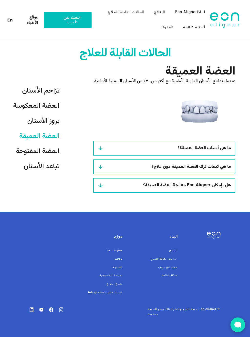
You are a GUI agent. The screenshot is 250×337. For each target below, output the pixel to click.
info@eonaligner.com (105, 292)
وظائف (118, 259)
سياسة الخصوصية (110, 276)
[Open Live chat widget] (237, 324)
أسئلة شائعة (194, 27)
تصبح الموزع (114, 284)
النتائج (159, 12)
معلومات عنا (114, 251)
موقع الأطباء (32, 20)
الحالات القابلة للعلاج (126, 12)
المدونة (167, 27)
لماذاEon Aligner (190, 12)
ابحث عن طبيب (72, 20)
